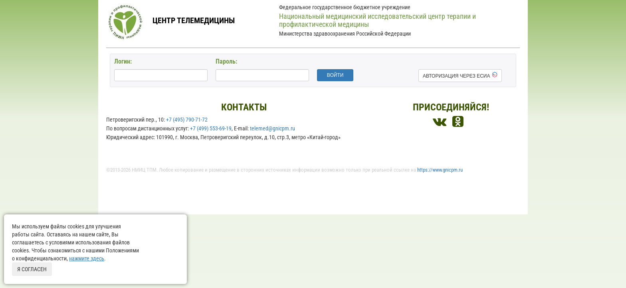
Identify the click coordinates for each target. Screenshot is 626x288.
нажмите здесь (86, 258)
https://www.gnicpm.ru (440, 170)
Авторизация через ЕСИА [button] (460, 75)
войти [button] (335, 75)
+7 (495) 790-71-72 (187, 119)
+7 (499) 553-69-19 (211, 128)
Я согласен (32, 269)
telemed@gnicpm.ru (272, 128)
